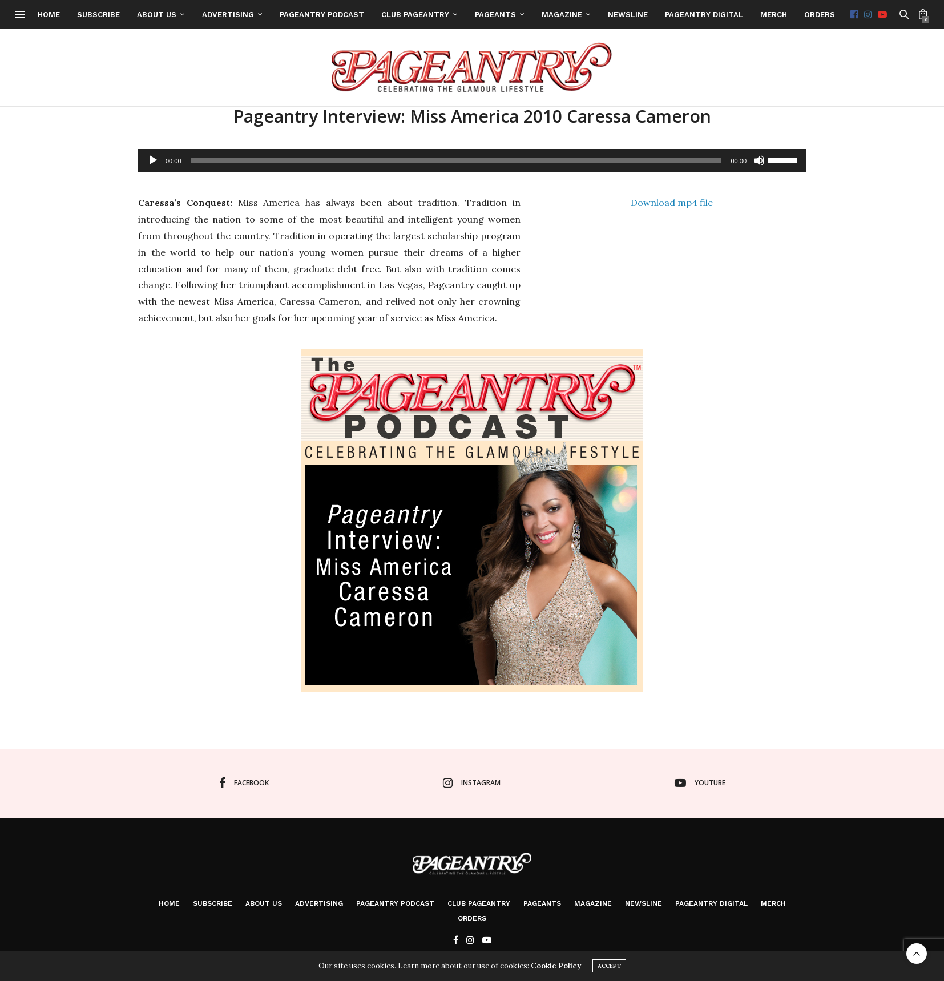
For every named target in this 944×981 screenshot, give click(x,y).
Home (87, 14)
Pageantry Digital (742, 14)
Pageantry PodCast (360, 14)
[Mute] (759, 160)
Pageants (533, 14)
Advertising (266, 14)
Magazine (600, 14)
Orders (857, 14)
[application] (472, 160)
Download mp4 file (672, 202)
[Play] (153, 160)
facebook (244, 783)
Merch (811, 14)
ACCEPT (609, 966)
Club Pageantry (453, 14)
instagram (472, 783)
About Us (195, 14)
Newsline (666, 14)
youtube (700, 783)
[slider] (456, 160)
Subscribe (136, 14)
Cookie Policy (556, 966)
